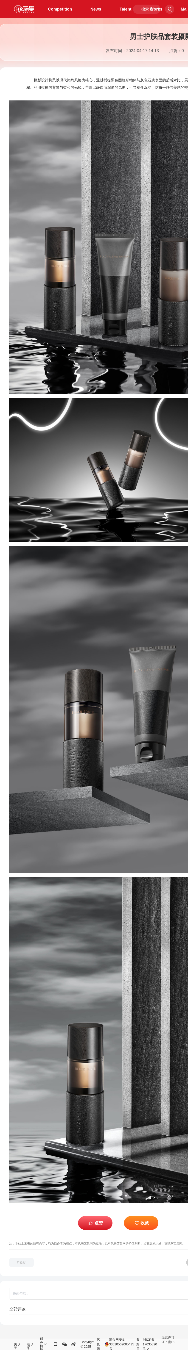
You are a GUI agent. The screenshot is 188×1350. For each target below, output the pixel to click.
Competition (60, 9)
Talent (126, 9)
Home (24, 9)
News (95, 9)
